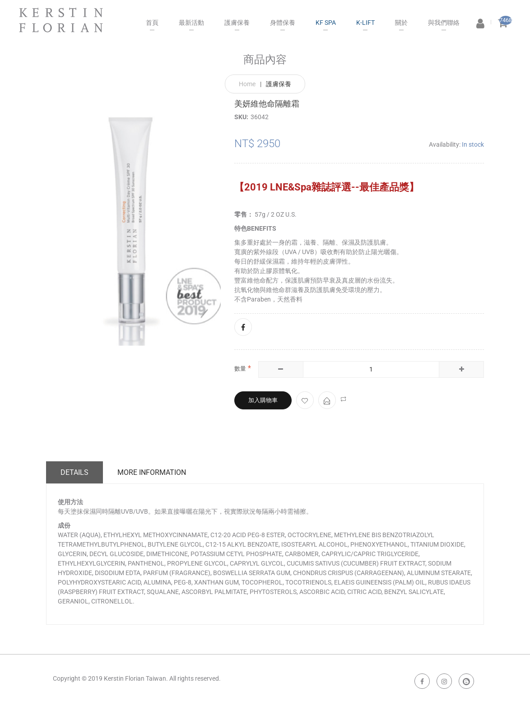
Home (247, 84)
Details (74, 472)
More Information (151, 472)
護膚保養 (278, 84)
